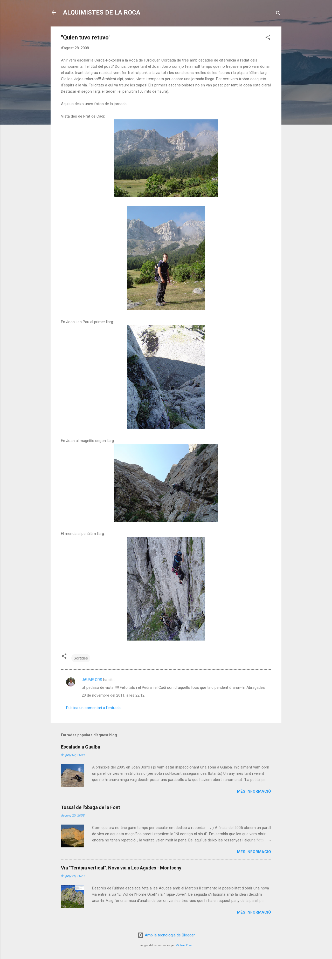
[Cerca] (278, 14)
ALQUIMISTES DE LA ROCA (101, 12)
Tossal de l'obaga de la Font (90, 807)
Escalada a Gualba (80, 747)
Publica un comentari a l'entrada (93, 707)
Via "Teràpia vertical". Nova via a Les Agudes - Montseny (121, 867)
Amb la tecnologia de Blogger (166, 935)
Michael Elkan (184, 945)
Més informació (254, 791)
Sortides (81, 658)
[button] (268, 38)
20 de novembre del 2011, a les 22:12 (113, 695)
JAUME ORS (92, 679)
